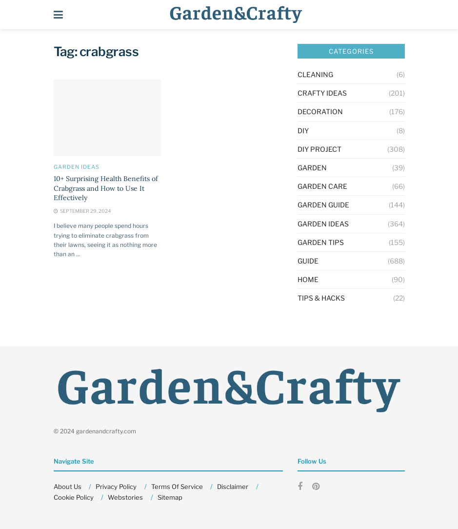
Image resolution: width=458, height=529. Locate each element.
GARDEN (312, 167)
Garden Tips (321, 242)
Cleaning (315, 74)
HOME (308, 279)
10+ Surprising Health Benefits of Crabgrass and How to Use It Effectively (106, 188)
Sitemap (170, 497)
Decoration (320, 111)
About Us (67, 486)
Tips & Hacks (321, 298)
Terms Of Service (177, 486)
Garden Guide (323, 205)
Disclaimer (232, 486)
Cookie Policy (74, 497)
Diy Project (319, 149)
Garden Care (322, 186)
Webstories (125, 497)
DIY (303, 130)
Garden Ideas (77, 167)
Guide (308, 261)
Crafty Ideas (322, 93)
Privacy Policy (116, 486)
